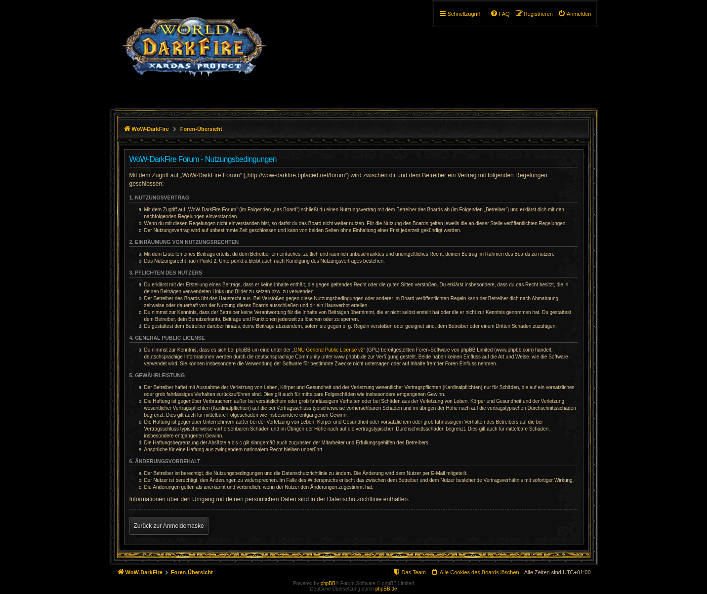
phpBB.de (386, 589)
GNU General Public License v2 (328, 350)
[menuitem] (574, 14)
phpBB (328, 583)
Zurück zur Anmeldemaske (169, 525)
